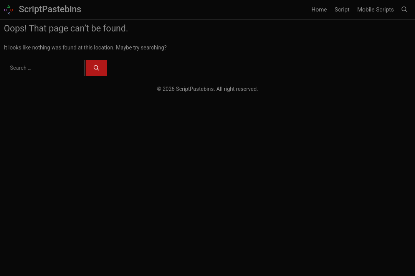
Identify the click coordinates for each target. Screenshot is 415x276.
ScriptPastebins (50, 9)
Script (342, 9)
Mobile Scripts (375, 9)
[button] (404, 9)
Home (319, 9)
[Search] (96, 68)
